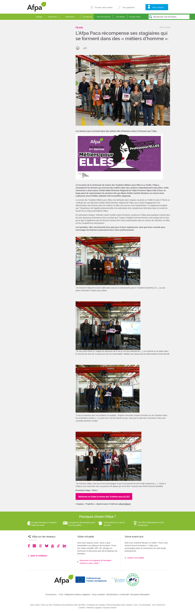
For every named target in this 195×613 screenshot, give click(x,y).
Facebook (29, 546)
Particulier (52, 17)
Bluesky (46, 546)
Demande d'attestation (140, 594)
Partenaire (70, 17)
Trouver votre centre (103, 7)
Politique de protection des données (69, 605)
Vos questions (128, 7)
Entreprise (87, 17)
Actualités (120, 17)
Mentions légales (94, 607)
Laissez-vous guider (135, 558)
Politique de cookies (96, 605)
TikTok (58, 546)
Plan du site (46, 605)
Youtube (52, 546)
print (78, 48)
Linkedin (64, 546)
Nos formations (104, 17)
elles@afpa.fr (125, 504)
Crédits (82, 607)
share (85, 48)
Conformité (124, 594)
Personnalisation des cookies (119, 605)
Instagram (34, 546)
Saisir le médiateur (38, 556)
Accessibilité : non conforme (151, 605)
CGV (61, 594)
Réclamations (112, 594)
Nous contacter (98, 594)
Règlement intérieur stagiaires (77, 594)
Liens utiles (35, 605)
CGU (136, 605)
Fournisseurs (50, 594)
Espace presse (109, 607)
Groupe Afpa (134, 17)
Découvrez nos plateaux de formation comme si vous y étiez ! (95, 561)
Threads (40, 546)
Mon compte (158, 7)
